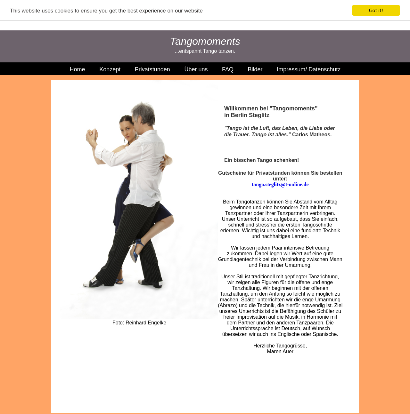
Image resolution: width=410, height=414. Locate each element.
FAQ (228, 69)
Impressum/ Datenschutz (308, 69)
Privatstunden (152, 69)
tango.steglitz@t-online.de (280, 184)
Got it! (376, 10)
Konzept (109, 69)
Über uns (196, 69)
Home (77, 69)
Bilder (255, 69)
